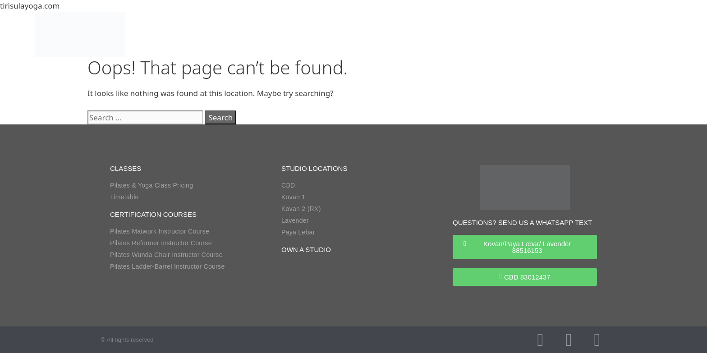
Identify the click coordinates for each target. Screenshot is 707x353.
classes (125, 168)
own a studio (306, 249)
